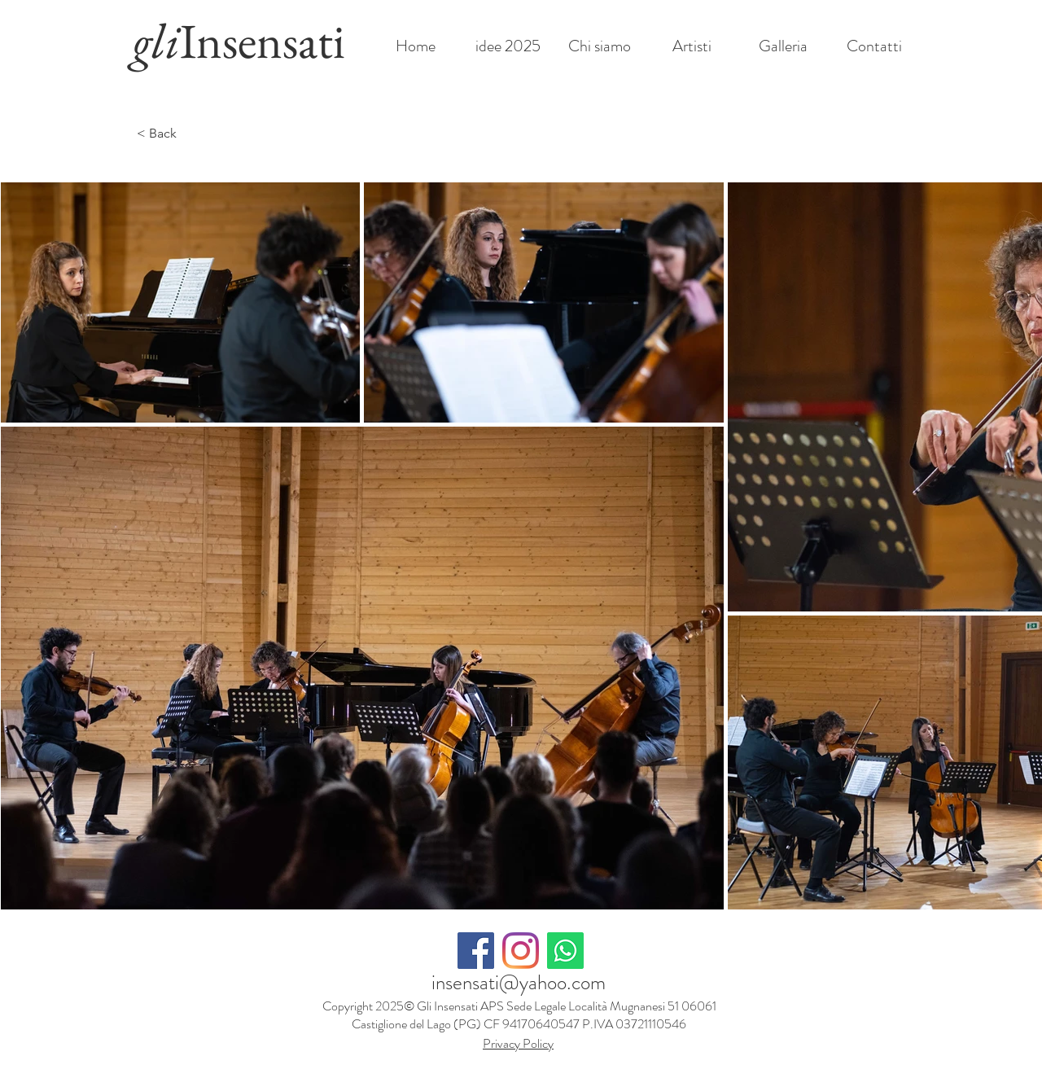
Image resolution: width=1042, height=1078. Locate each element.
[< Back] (169, 134)
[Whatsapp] (565, 950)
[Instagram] (520, 950)
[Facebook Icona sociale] (476, 950)
